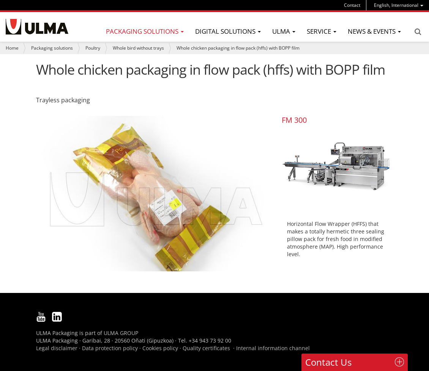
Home (12, 48)
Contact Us (328, 362)
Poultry (92, 48)
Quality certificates (206, 348)
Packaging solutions (52, 48)
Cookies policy (160, 348)
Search (417, 32)
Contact (352, 5)
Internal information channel (273, 348)
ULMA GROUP (121, 333)
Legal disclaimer (56, 348)
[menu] (398, 5)
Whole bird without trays (138, 48)
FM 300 (294, 120)
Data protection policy (110, 348)
